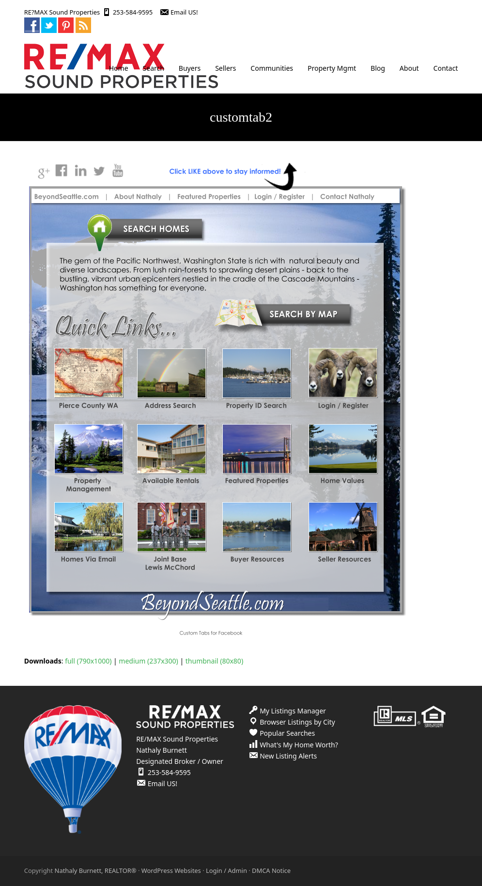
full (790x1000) (88, 660)
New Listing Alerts (288, 755)
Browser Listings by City (297, 722)
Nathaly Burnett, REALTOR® (96, 870)
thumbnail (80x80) (214, 660)
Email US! (184, 12)
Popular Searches (287, 733)
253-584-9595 (133, 12)
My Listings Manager (293, 710)
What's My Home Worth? (299, 744)
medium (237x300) (148, 660)
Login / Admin (226, 870)
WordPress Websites (171, 870)
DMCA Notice (271, 870)
